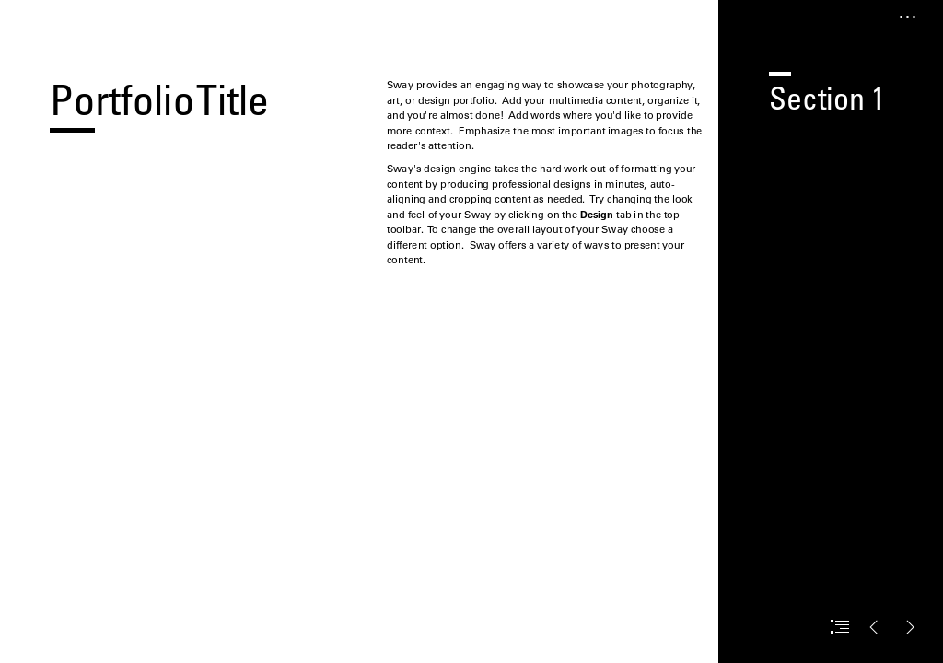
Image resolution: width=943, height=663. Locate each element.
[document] (471, 331)
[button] (908, 17)
